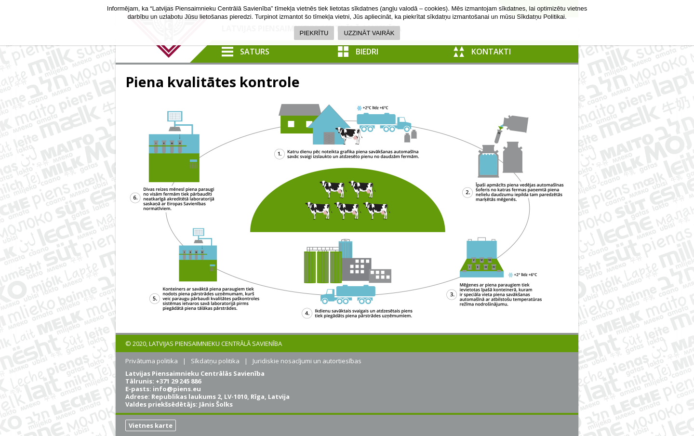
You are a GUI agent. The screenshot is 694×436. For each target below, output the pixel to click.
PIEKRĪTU (314, 33)
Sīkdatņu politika (215, 361)
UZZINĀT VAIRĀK (369, 33)
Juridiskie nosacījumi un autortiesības (307, 361)
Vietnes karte (151, 425)
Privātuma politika (151, 361)
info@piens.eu (177, 388)
